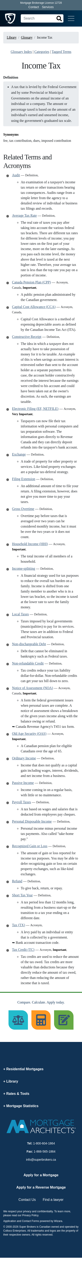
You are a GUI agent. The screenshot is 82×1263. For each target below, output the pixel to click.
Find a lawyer (53, 1200)
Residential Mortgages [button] (25, 1069)
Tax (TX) (18, 925)
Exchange (19, 454)
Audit (16, 175)
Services (48, 7)
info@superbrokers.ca (41, 1159)
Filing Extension (23, 479)
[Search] (42, 18)
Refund (17, 881)
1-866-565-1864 (45, 1151)
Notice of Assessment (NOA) (32, 688)
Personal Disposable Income (32, 821)
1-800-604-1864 (44, 1143)
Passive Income (23, 783)
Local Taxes (20, 614)
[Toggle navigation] (71, 18)
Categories (41, 52)
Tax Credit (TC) (23, 949)
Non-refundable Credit (28, 663)
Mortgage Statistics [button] (22, 1106)
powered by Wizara (51, 1221)
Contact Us (27, 1200)
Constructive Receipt (26, 337)
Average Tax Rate (24, 215)
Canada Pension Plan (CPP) (31, 282)
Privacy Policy (30, 1215)
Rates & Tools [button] (17, 1093)
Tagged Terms (61, 52)
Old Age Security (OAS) (29, 733)
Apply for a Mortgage (41, 1175)
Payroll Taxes (21, 802)
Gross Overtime (23, 509)
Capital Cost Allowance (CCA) (34, 307)
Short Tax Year (22, 895)
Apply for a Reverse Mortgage (41, 1187)
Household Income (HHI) (30, 544)
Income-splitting (23, 568)
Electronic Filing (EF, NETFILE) (35, 409)
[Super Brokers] (10, 18)
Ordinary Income (24, 758)
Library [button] (12, 1081)
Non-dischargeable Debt (29, 644)
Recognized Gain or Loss (29, 846)
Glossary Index (21, 52)
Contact (33, 7)
